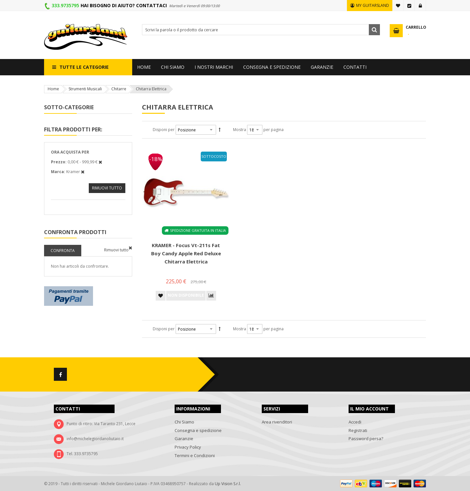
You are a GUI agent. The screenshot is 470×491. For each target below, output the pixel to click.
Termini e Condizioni (195, 455)
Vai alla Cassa (409, 5)
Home (53, 89)
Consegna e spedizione (198, 430)
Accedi (420, 5)
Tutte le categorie (84, 67)
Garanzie (184, 438)
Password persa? (366, 438)
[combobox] (261, 29)
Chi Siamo (184, 422)
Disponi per (164, 129)
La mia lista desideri (398, 5)
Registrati (358, 430)
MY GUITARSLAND (372, 5)
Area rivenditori (277, 422)
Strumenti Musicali (85, 89)
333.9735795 (65, 5)
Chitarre (118, 89)
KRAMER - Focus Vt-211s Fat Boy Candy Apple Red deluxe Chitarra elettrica (186, 253)
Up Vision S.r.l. (228, 483)
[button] (160, 296)
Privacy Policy (188, 447)
